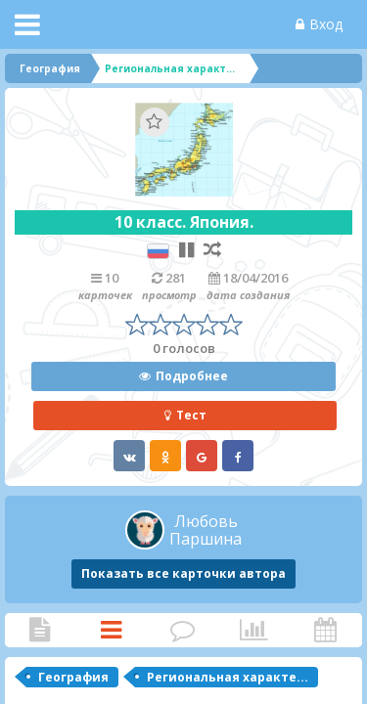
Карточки (111, 630)
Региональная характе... (227, 677)
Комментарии (182, 630)
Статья (39, 630)
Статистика (254, 630)
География (73, 677)
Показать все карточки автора (183, 573)
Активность (325, 630)
